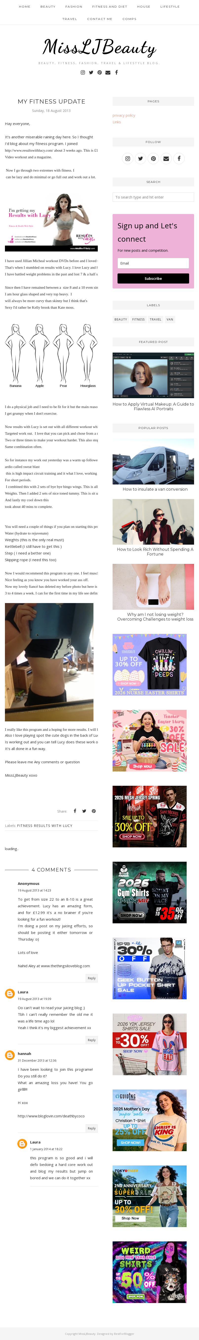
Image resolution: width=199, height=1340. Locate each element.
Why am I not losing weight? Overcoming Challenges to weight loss (155, 617)
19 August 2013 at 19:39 (34, 999)
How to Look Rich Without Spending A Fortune (155, 551)
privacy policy (124, 115)
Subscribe (153, 278)
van (170, 319)
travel (155, 319)
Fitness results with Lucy (44, 825)
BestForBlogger (124, 1334)
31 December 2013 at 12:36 (37, 1060)
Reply (92, 978)
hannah (24, 1053)
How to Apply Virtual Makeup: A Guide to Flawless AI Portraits (153, 406)
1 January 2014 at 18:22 (46, 1149)
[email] (153, 263)
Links (117, 121)
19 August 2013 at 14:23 (34, 890)
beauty (121, 319)
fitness (138, 319)
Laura (23, 991)
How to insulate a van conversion (155, 489)
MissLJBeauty (100, 46)
